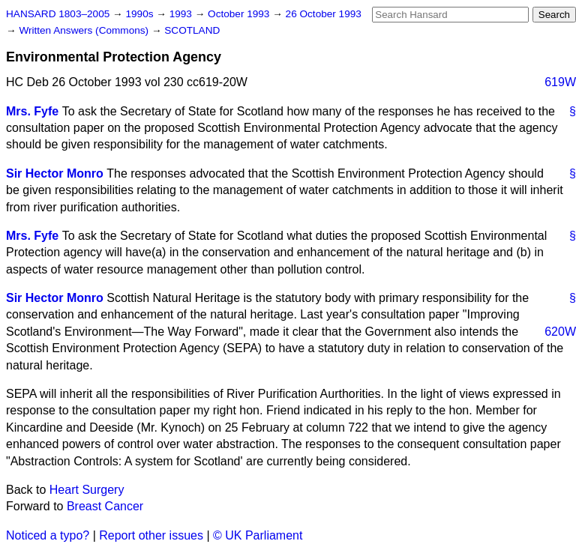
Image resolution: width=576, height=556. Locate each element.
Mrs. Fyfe (32, 111)
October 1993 (240, 13)
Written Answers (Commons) (85, 30)
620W (560, 331)
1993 (182, 13)
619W (560, 82)
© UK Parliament (257, 535)
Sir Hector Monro (55, 173)
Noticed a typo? (47, 535)
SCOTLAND (192, 30)
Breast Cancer (105, 506)
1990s (140, 13)
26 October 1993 (324, 13)
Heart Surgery (87, 489)
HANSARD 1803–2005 (58, 13)
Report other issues (151, 535)
